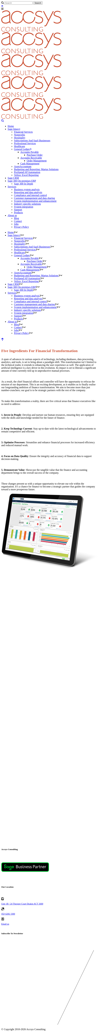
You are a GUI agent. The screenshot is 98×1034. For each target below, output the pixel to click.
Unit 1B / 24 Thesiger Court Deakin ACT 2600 (22, 904)
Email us (5, 924)
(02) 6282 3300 (8, 914)
